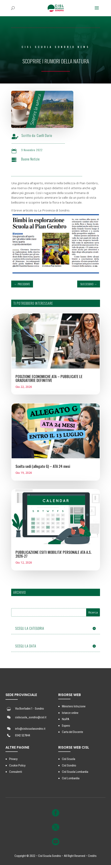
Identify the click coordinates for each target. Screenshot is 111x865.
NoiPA (65, 719)
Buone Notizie (33, 159)
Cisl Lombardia (70, 778)
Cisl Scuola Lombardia (75, 772)
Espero (66, 725)
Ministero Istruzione (74, 706)
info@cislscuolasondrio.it (30, 729)
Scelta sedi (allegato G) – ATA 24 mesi (42, 466)
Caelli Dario (47, 135)
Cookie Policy (17, 765)
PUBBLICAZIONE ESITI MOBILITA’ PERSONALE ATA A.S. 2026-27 (53, 554)
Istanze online (70, 713)
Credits (92, 856)
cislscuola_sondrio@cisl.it (30, 717)
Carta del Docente (72, 732)
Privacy (13, 759)
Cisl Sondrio (69, 765)
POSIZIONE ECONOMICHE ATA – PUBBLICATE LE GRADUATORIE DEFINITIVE (48, 378)
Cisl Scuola (68, 759)
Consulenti (15, 772)
